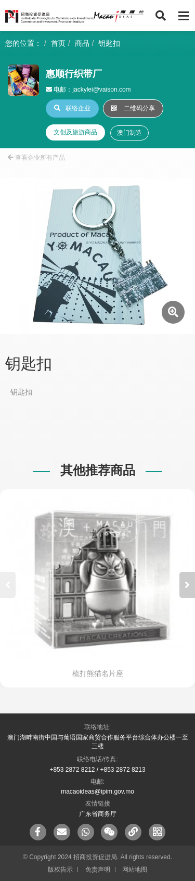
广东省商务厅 (97, 814)
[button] (187, 585)
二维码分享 (133, 108)
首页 (58, 43)
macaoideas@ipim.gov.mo (97, 791)
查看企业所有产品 (36, 157)
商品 (82, 43)
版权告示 (60, 869)
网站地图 (134, 869)
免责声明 (97, 869)
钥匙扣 (109, 43)
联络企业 (72, 108)
